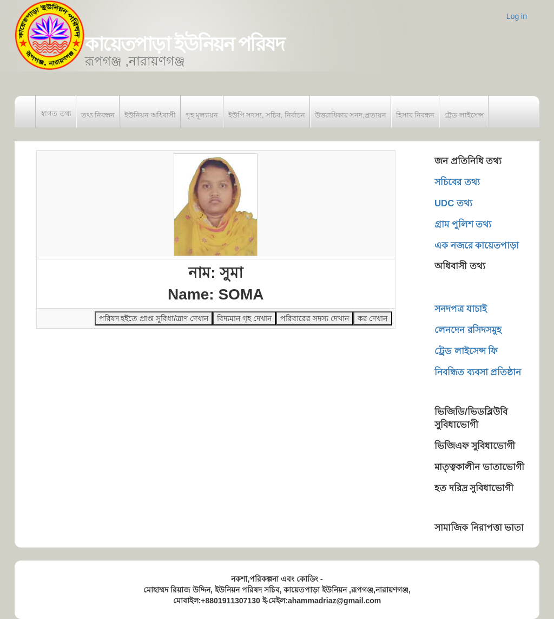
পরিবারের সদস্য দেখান (314, 318)
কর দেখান (373, 318)
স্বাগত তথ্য (56, 113)
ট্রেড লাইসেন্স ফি (465, 351)
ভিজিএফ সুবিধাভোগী (474, 446)
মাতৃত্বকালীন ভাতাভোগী (479, 467)
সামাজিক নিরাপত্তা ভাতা (479, 528)
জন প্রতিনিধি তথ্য (468, 161)
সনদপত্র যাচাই (460, 309)
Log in (516, 16)
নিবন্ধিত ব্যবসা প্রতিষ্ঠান (477, 372)
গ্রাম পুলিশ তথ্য (462, 224)
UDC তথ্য (453, 203)
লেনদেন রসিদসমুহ (468, 330)
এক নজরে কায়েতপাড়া (476, 245)
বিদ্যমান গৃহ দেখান (244, 318)
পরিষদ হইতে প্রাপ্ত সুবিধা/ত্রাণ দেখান (153, 318)
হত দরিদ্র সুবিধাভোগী (473, 488)
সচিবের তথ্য (457, 182)
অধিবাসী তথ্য (459, 266)
